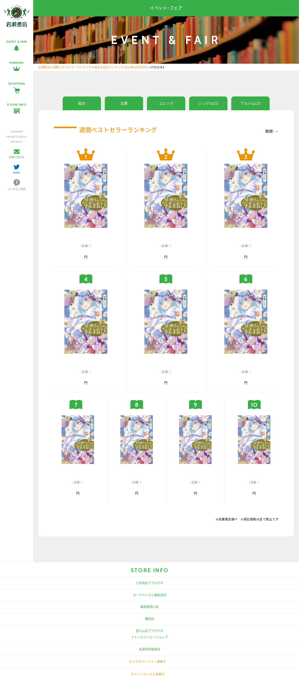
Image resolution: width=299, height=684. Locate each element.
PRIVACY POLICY (16, 136)
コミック (166, 103)
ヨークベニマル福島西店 (149, 595)
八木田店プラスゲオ (149, 583)
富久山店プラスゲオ (149, 631)
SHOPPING (16, 83)
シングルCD (208, 103)
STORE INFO (16, 104)
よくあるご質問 (17, 189)
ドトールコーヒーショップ (149, 637)
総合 (82, 103)
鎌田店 (149, 619)
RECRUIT (16, 142)
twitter (16, 172)
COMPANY (16, 131)
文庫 (124, 103)
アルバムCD (250, 103)
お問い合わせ (16, 157)
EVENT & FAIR (16, 42)
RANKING (16, 62)
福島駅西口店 (149, 607)
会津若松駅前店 (149, 649)
